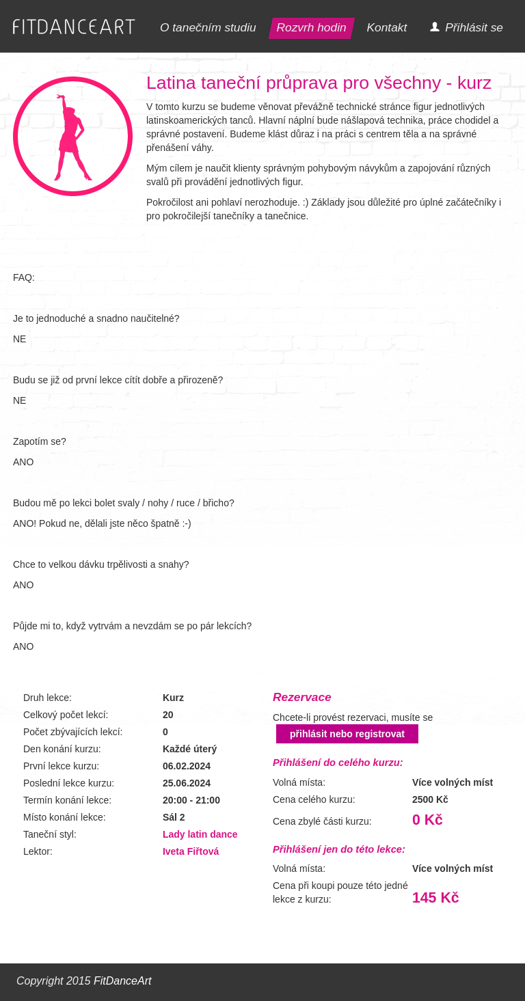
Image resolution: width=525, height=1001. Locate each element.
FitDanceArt (122, 981)
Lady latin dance (200, 834)
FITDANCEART (74, 27)
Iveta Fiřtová (191, 851)
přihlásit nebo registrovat (347, 733)
